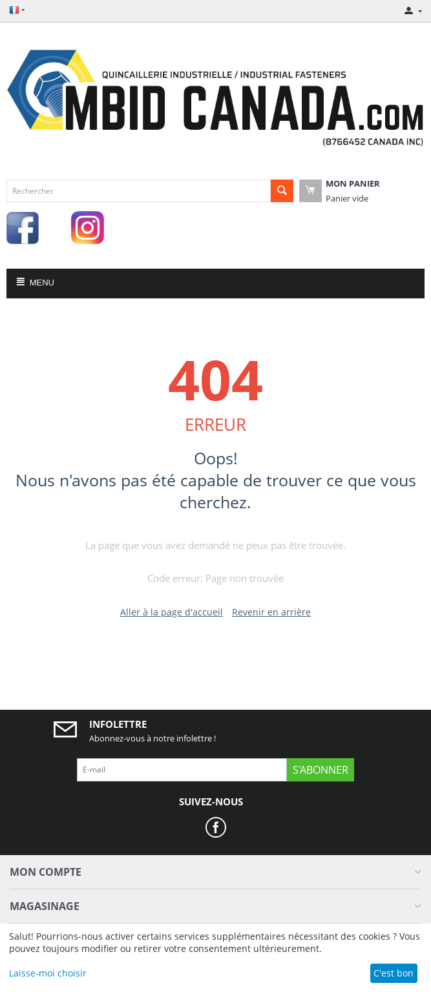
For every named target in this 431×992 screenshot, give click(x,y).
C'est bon (393, 973)
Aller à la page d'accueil (171, 612)
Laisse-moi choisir (48, 973)
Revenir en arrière (271, 612)
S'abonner (320, 770)
